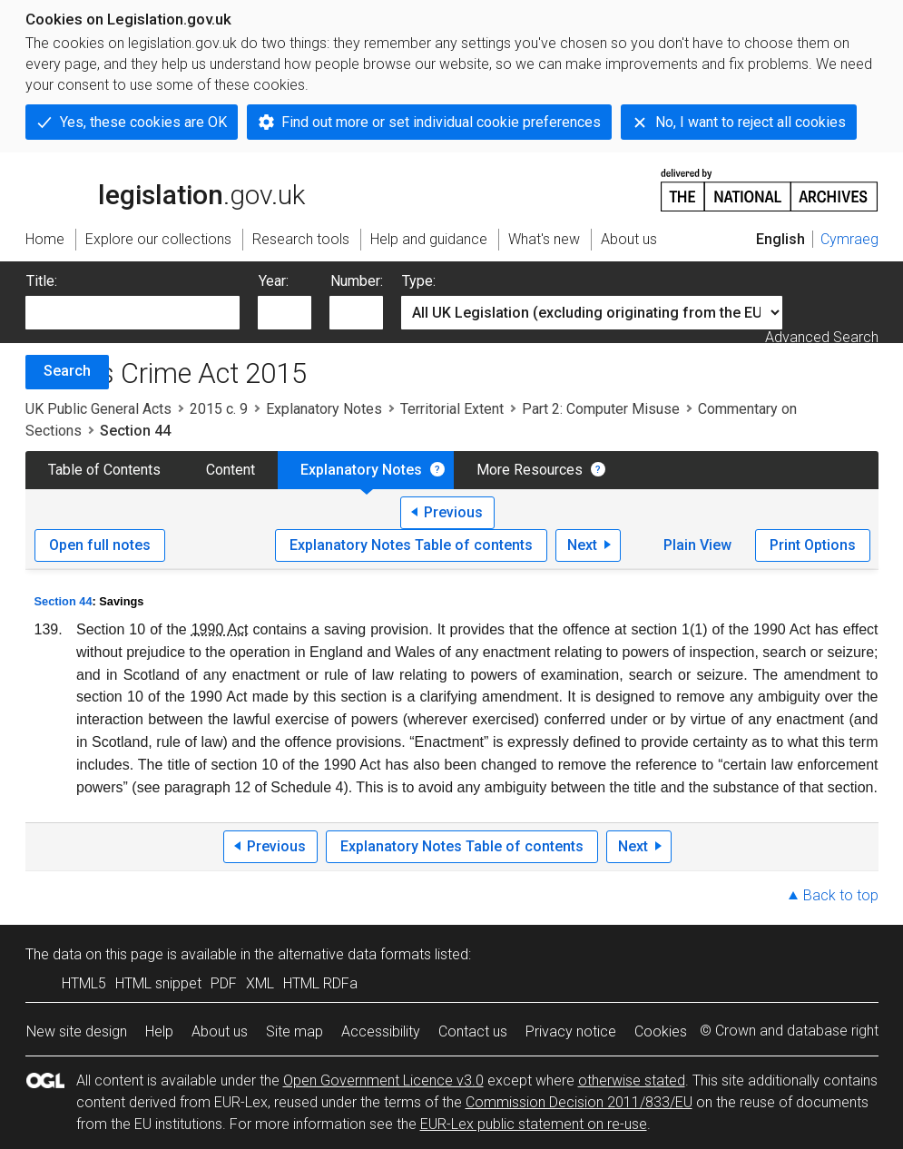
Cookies (660, 1031)
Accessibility (380, 1031)
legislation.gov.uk (165, 189)
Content (230, 469)
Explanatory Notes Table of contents (411, 545)
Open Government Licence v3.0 (383, 1080)
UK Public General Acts (98, 408)
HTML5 (84, 983)
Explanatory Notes (324, 408)
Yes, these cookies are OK (143, 122)
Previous (453, 512)
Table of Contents (104, 469)
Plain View (697, 545)
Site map (294, 1031)
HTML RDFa (320, 983)
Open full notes (100, 545)
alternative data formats (354, 954)
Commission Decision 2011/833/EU (579, 1102)
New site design (76, 1031)
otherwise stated (631, 1080)
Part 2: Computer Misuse (601, 408)
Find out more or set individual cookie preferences (441, 122)
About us (219, 1031)
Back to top (840, 895)
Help (159, 1031)
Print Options (813, 545)
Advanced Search (821, 337)
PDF (224, 983)
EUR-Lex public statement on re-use (533, 1124)
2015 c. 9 (219, 408)
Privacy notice (570, 1031)
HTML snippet (158, 983)
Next (582, 545)
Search (67, 370)
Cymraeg (849, 239)
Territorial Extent (452, 408)
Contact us (472, 1031)
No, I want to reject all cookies (750, 122)
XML (260, 983)
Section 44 (63, 601)
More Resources (529, 469)
